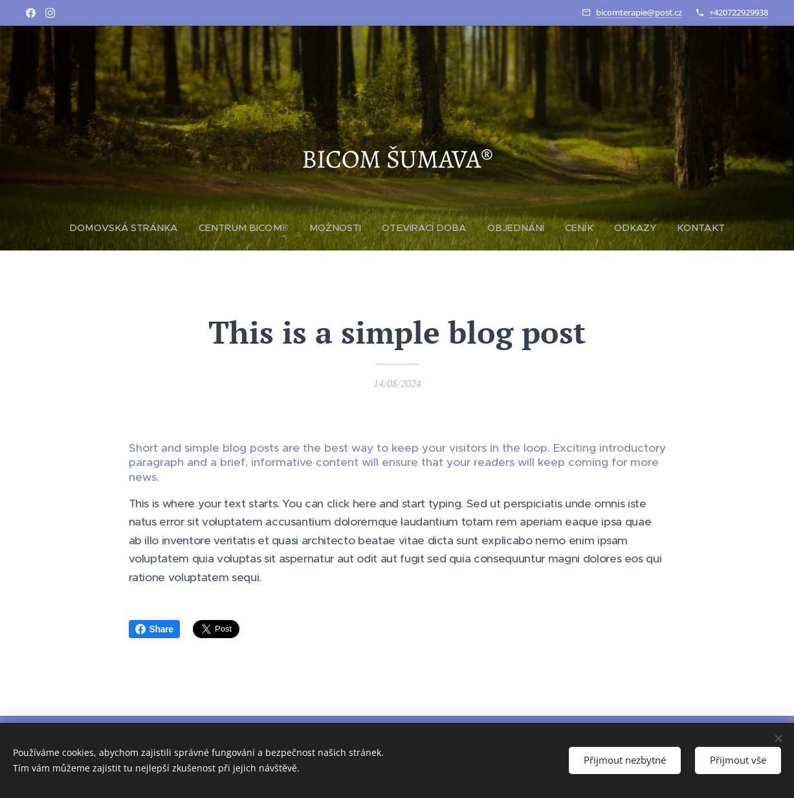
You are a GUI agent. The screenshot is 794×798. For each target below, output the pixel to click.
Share (154, 629)
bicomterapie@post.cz (639, 12)
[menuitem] (131, 228)
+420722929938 (738, 12)
